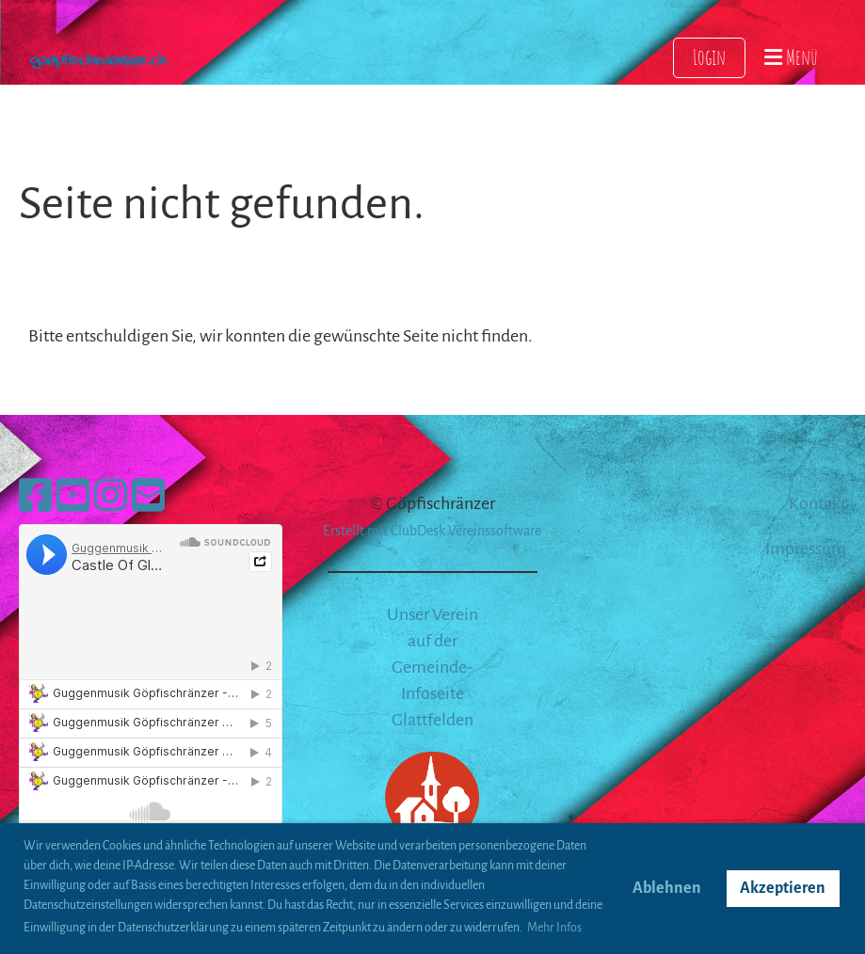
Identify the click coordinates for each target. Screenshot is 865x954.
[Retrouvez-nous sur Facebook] (35, 498)
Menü (791, 57)
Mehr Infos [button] (554, 927)
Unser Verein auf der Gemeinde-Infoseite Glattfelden (432, 667)
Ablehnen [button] (667, 888)
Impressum (805, 548)
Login (709, 57)
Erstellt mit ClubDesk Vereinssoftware (432, 530)
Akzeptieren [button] (782, 888)
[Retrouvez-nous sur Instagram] (110, 498)
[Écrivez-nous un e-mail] (148, 498)
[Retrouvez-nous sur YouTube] (72, 498)
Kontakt (817, 503)
